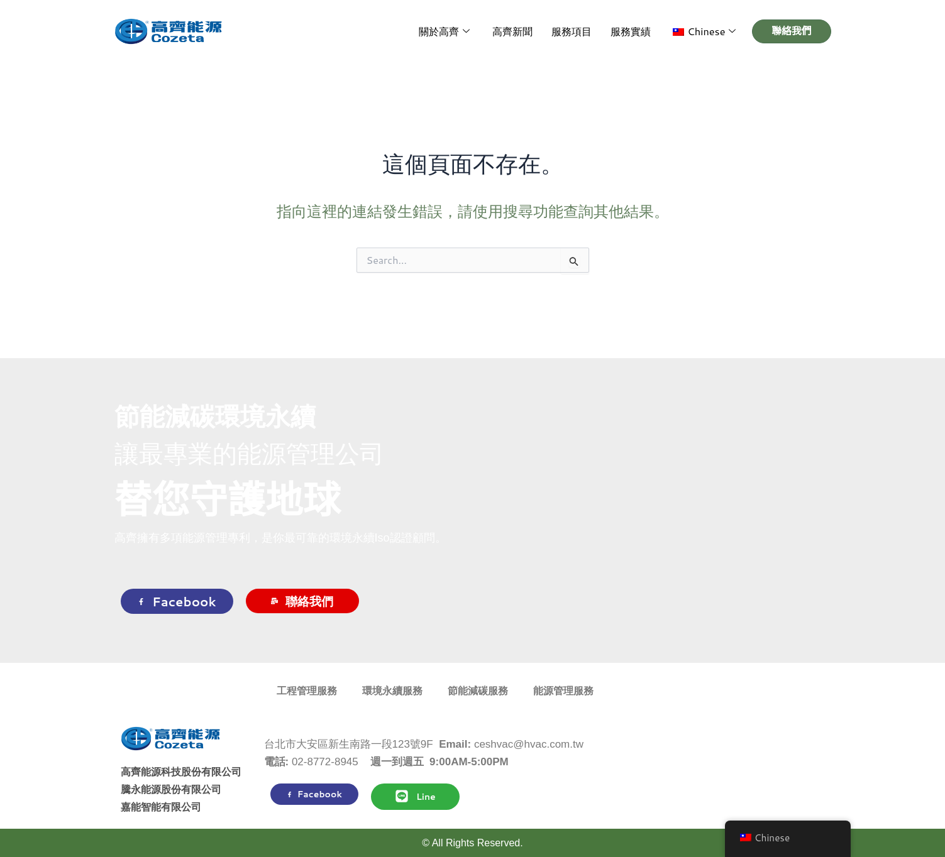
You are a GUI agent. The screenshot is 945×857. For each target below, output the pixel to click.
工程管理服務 (307, 690)
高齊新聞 (521, 31)
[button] (705, 31)
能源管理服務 (563, 690)
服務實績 (634, 31)
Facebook (177, 601)
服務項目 (578, 31)
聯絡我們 (302, 600)
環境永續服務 (392, 690)
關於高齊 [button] (455, 32)
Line (415, 796)
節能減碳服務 (478, 690)
